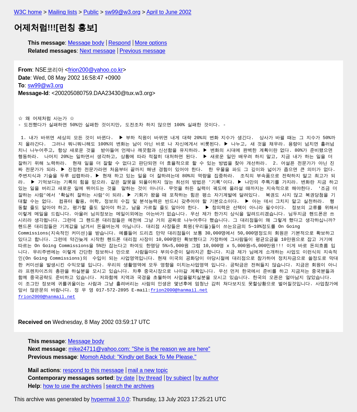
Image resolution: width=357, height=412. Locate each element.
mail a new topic (148, 370)
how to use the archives (72, 386)
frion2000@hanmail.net (179, 290)
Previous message (143, 51)
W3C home (28, 12)
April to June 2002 (168, 12)
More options (151, 43)
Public (91, 12)
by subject (178, 378)
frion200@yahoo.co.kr (95, 70)
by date (125, 378)
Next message (97, 51)
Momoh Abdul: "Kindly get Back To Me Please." (138, 357)
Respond (119, 43)
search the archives (130, 386)
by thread (150, 378)
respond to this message (93, 370)
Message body (86, 43)
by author (207, 378)
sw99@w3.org (122, 12)
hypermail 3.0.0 (110, 399)
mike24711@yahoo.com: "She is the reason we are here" (140, 349)
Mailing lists (62, 12)
